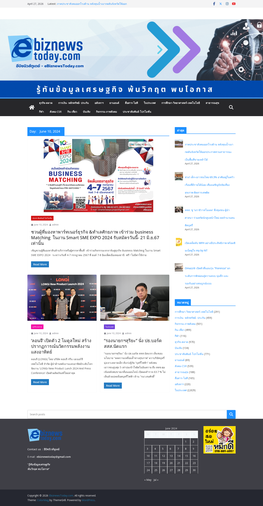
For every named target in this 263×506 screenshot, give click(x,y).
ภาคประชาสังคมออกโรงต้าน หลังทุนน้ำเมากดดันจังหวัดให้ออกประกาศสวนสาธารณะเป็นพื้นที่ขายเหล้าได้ (92, 5)
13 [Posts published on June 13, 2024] (171, 456)
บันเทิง (86, 111)
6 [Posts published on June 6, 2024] (170, 448)
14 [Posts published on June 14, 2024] (178, 456)
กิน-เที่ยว (72, 111)
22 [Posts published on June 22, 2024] (186, 463)
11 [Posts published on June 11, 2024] (155, 456)
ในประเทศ (150, 103)
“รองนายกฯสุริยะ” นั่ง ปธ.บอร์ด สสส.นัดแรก (133, 343)
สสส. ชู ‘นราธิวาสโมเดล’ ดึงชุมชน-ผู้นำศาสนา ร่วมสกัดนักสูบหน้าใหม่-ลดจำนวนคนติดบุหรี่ (210, 217)
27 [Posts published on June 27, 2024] (171, 470)
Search (231, 414)
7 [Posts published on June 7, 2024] (178, 448)
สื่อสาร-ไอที (131, 103)
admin (55, 224)
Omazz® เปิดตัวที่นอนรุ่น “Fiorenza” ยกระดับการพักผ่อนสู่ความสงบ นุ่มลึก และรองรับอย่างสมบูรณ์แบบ (207, 275)
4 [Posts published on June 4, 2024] (155, 448)
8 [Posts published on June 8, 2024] (185, 448)
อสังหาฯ (99, 103)
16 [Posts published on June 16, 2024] (194, 456)
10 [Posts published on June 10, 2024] (148, 456)
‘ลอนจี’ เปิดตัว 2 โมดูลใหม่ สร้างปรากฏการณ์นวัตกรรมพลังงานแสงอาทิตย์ (61, 346)
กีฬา (41, 111)
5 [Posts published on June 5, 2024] (162, 448)
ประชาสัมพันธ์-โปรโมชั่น (137, 111)
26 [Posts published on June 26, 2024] (163, 470)
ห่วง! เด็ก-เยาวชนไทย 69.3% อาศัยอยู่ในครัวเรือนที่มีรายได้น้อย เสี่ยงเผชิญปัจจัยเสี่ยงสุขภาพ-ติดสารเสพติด (209, 184)
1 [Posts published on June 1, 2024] (185, 441)
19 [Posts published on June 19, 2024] (163, 463)
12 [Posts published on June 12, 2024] (163, 456)
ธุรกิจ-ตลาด (45, 103)
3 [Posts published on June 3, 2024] (147, 448)
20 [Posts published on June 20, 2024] (171, 463)
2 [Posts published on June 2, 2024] (193, 441)
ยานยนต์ (114, 103)
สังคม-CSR (56, 111)
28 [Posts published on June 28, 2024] (178, 470)
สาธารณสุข (212, 103)
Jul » (156, 479)
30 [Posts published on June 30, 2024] (194, 470)
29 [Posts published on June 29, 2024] (186, 470)
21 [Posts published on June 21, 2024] (178, 463)
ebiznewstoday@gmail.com (54, 456)
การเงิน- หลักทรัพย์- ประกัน (73, 103)
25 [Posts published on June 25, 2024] (155, 470)
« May (147, 479)
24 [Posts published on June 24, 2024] (148, 470)
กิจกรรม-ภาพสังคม (106, 111)
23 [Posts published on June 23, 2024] (194, 463)
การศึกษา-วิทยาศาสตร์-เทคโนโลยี (180, 103)
